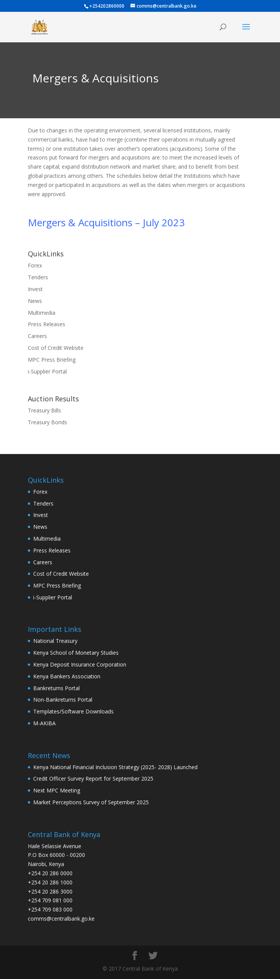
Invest (35, 289)
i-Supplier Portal (47, 371)
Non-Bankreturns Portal (62, 699)
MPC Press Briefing (52, 359)
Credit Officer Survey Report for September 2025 (93, 778)
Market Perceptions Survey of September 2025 (91, 802)
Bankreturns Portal (56, 688)
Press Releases (46, 324)
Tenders (38, 277)
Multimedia (41, 312)
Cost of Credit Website (56, 347)
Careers (37, 336)
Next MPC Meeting (56, 790)
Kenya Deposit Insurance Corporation (79, 664)
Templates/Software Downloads (73, 711)
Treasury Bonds (47, 422)
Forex (35, 265)
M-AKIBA (44, 723)
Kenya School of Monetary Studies (76, 652)
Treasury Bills (44, 410)
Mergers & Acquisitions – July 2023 (106, 222)
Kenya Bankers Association (66, 676)
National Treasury (55, 640)
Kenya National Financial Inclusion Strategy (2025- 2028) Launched (115, 767)
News (35, 300)
